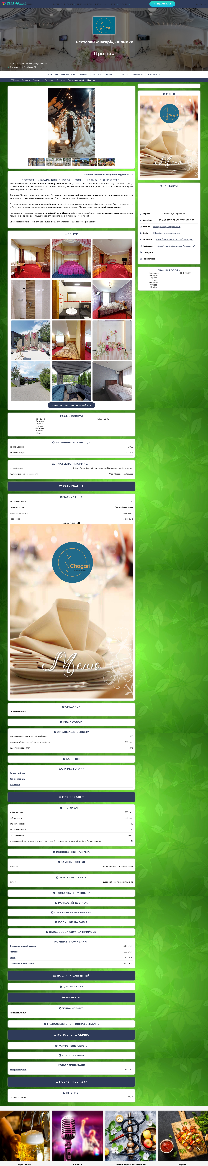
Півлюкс (14, 952)
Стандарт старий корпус (23, 946)
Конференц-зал (18, 1069)
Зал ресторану (17, 779)
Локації (138, 74)
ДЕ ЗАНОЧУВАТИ (85, 4)
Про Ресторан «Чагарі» (61, 74)
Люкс (12, 957)
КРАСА (114, 4)
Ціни (97, 74)
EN (205, 4)
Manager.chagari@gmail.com (166, 226)
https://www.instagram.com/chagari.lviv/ (176, 246)
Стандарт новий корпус (22, 963)
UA (197, 4)
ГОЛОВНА (57, 4)
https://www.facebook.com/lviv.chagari (174, 239)
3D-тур (123, 74)
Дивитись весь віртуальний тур (71, 405)
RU (201, 4)
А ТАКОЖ (125, 4)
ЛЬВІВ (30, 4)
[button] (131, 90)
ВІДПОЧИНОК (102, 4)
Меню (84, 74)
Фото (110, 74)
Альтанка (15, 785)
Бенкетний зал (17, 773)
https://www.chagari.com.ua (166, 233)
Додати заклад (162, 4)
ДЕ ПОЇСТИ (69, 4)
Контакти (154, 74)
